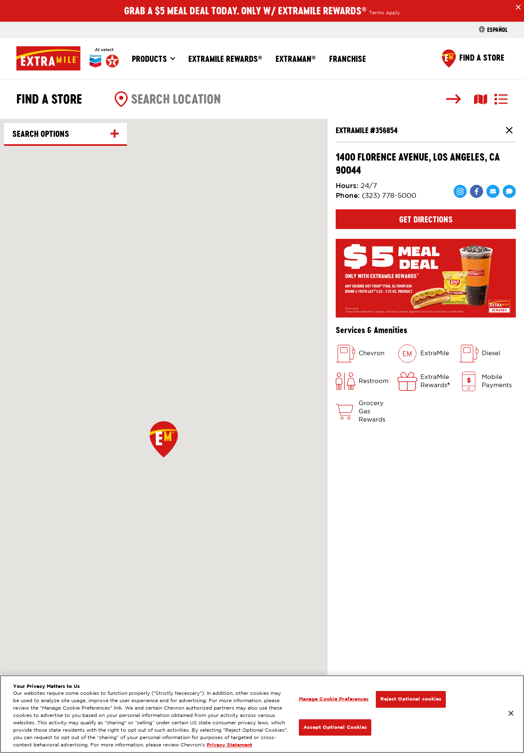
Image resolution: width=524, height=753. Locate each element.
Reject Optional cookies (411, 699)
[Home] (67, 58)
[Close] (511, 713)
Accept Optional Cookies (335, 727)
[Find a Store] (473, 58)
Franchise (347, 59)
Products (149, 59)
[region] (262, 714)
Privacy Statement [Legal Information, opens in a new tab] (229, 745)
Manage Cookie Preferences (334, 699)
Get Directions (426, 219)
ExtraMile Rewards (225, 59)
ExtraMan (296, 59)
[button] (163, 439)
